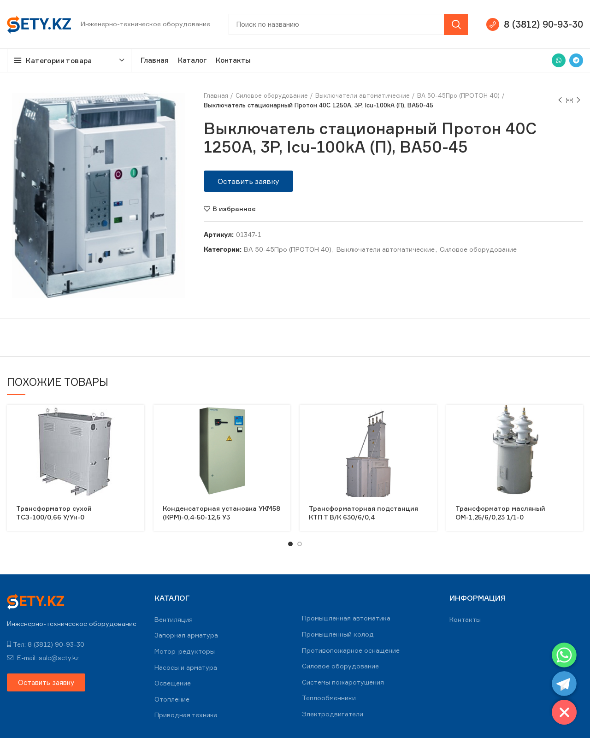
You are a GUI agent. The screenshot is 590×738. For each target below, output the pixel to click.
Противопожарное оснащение (351, 650)
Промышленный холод (338, 634)
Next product (578, 100)
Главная (216, 95)
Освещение (172, 683)
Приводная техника (186, 715)
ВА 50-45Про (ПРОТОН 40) (458, 95)
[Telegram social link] (576, 60)
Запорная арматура (186, 635)
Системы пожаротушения (343, 682)
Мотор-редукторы (184, 651)
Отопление (171, 699)
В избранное (234, 209)
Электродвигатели (332, 714)
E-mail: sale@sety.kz (43, 657)
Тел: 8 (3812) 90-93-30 (45, 644)
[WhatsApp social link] (559, 60)
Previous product (560, 100)
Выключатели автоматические (362, 95)
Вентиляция (173, 619)
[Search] (348, 24)
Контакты (465, 619)
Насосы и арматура (185, 667)
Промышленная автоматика (346, 618)
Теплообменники (329, 698)
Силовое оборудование (272, 95)
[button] (248, 181)
